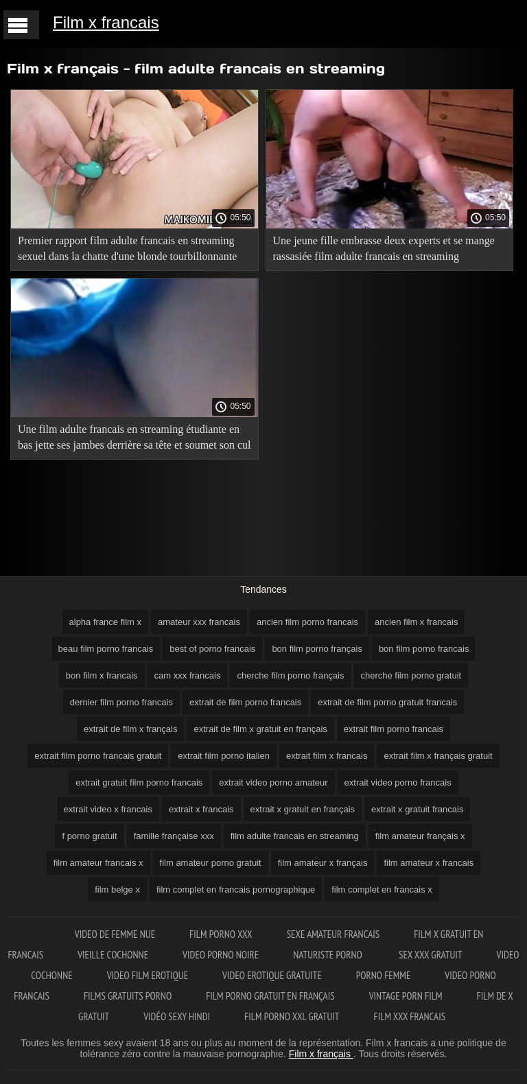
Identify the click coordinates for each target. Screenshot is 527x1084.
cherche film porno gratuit (410, 675)
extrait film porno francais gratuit (97, 756)
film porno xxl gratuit (292, 1016)
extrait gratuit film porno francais (138, 782)
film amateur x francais (428, 863)
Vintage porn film (406, 995)
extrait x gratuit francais (417, 809)
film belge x (117, 889)
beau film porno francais (106, 649)
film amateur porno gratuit (210, 863)
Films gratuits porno (128, 995)
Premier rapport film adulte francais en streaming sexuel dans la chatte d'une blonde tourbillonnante (127, 248)
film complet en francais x (381, 889)
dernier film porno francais (121, 702)
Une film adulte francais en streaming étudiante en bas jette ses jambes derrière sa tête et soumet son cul (134, 437)
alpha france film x (105, 622)
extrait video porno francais (398, 782)
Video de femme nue (115, 934)
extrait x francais (201, 809)
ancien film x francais (416, 622)
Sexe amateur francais (333, 934)
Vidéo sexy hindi (176, 1016)
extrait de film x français (131, 729)
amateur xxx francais (199, 622)
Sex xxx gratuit (430, 954)
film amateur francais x (98, 863)
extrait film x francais (326, 756)
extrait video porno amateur (273, 782)
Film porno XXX (221, 934)
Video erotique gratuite (272, 975)
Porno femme (383, 975)
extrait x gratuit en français (302, 809)
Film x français (321, 1053)
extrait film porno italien (224, 756)
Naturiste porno (328, 954)
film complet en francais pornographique (235, 889)
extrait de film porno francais (245, 702)
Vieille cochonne (113, 954)
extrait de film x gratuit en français (260, 729)
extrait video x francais (108, 809)
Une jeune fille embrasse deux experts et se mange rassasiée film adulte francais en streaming (384, 248)
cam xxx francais (187, 675)
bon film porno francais (424, 649)
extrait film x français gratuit (438, 756)
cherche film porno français (290, 675)
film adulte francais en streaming (295, 836)
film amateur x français (323, 863)
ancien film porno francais (307, 622)
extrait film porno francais (393, 729)
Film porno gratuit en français (270, 995)
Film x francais (106, 22)
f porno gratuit (89, 836)
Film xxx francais (410, 1016)
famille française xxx (174, 836)
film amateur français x (420, 836)
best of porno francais (212, 649)
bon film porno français (317, 649)
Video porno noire (221, 954)
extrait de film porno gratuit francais (387, 702)
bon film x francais (102, 675)
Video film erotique (147, 975)
